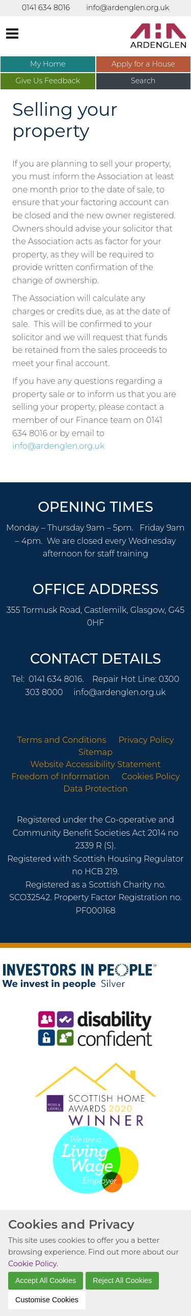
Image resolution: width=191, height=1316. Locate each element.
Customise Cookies (46, 1300)
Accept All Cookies (45, 1280)
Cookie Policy (32, 1263)
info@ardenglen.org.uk (58, 446)
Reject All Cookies (122, 1280)
